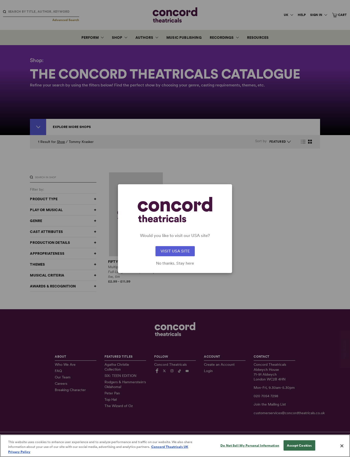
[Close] (341, 450)
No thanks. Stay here (175, 263)
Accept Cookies (299, 449)
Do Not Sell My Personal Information (249, 449)
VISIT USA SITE (175, 251)
